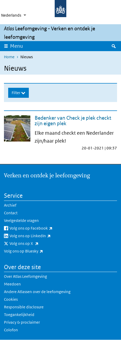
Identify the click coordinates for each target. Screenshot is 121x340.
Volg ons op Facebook (43, 228)
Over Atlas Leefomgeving (25, 276)
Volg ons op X (36, 243)
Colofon (11, 329)
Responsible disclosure (24, 306)
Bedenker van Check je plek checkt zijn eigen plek (73, 121)
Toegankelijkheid (19, 314)
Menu (18, 46)
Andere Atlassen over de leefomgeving (37, 291)
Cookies (11, 299)
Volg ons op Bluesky (35, 251)
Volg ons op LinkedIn (42, 236)
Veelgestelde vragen (21, 220)
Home (9, 56)
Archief (10, 205)
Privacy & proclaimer (22, 322)
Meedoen (12, 283)
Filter (16, 92)
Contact (10, 212)
